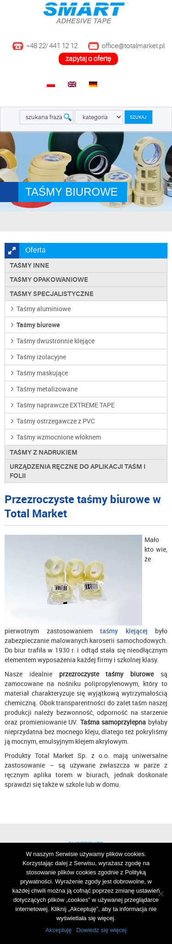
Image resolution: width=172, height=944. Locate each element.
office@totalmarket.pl (133, 46)
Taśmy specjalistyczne (52, 293)
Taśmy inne (29, 265)
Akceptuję (58, 930)
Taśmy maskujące (42, 372)
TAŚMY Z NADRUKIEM (44, 452)
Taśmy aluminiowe (44, 308)
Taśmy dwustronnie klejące (55, 340)
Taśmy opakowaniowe (49, 279)
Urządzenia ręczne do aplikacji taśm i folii (77, 471)
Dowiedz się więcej (101, 930)
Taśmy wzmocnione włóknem (59, 437)
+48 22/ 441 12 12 (52, 46)
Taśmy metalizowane (47, 388)
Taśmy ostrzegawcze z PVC (56, 421)
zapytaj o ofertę (88, 59)
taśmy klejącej (124, 630)
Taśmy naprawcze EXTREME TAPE (66, 405)
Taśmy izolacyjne (41, 356)
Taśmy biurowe (38, 324)
